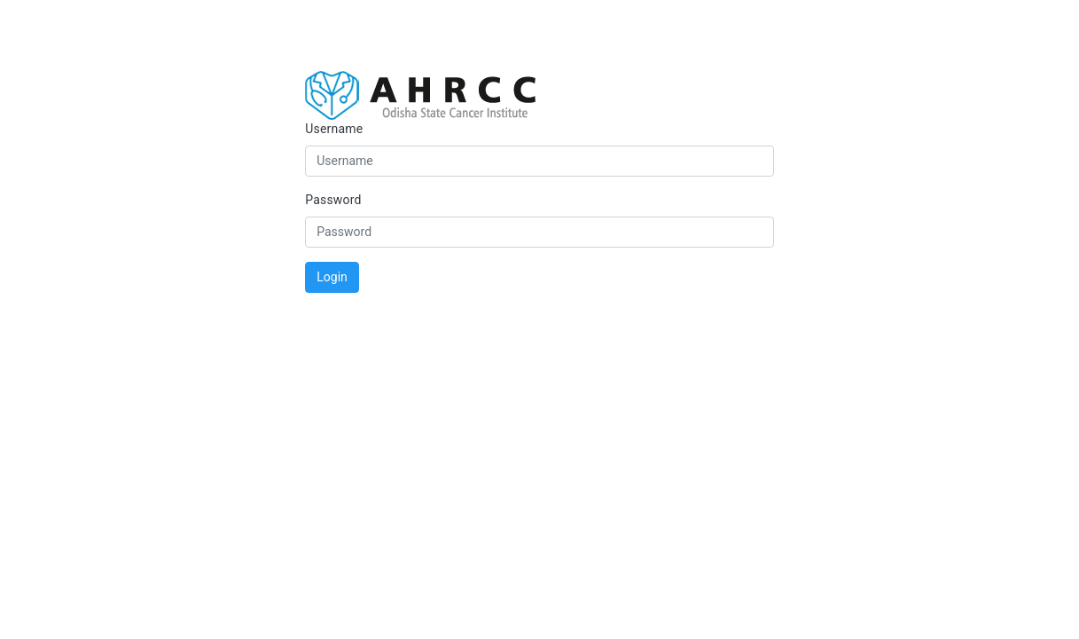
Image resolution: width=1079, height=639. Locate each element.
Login (332, 277)
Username (334, 129)
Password (333, 200)
